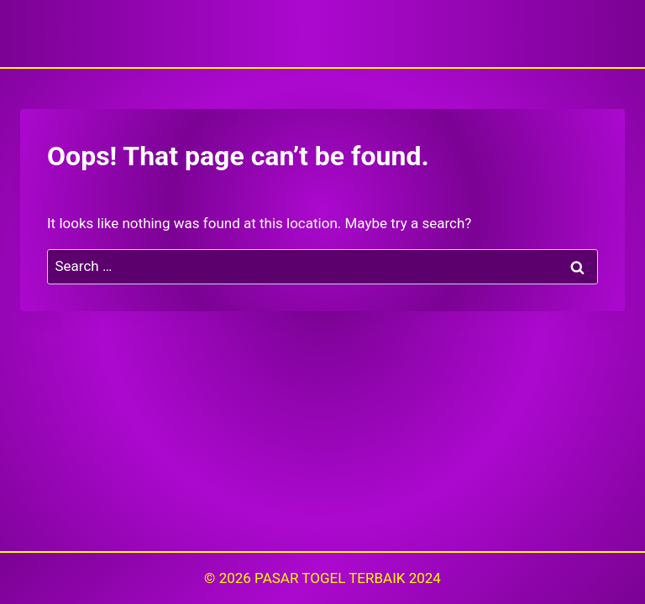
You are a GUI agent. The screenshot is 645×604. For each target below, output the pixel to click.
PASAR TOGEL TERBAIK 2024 (347, 578)
